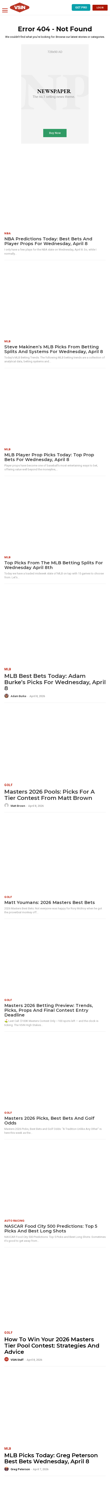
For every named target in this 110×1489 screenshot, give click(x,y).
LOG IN (100, 7)
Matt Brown (18, 805)
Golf (8, 785)
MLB (7, 341)
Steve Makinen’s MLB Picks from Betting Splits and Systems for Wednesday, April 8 (53, 349)
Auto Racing (14, 1220)
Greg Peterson (20, 1469)
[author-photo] (7, 696)
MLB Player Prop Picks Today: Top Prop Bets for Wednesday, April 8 (49, 457)
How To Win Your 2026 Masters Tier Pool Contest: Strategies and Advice (51, 1345)
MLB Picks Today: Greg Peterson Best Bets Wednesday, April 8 (51, 1458)
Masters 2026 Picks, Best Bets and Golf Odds (49, 1121)
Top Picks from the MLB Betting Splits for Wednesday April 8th (53, 565)
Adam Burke (18, 696)
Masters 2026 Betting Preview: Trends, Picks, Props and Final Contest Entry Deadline (48, 1010)
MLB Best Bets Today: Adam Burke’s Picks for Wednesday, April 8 (55, 682)
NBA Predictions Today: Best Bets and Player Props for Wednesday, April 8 (48, 241)
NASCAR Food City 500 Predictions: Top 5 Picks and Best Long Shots (50, 1229)
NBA (7, 233)
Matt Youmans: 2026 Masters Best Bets (49, 902)
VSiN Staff (17, 1359)
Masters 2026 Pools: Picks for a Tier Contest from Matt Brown (49, 794)
